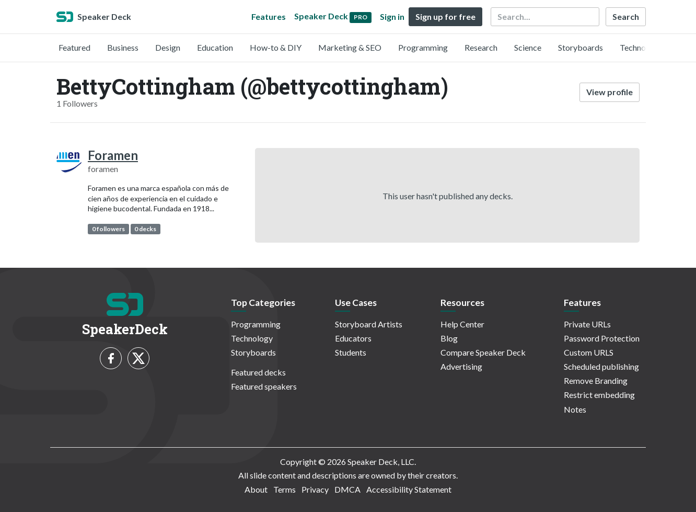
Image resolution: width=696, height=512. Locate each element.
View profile (609, 92)
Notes (575, 409)
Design (167, 47)
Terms (284, 489)
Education (215, 47)
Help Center (462, 324)
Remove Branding (596, 380)
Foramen (113, 155)
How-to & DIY (275, 47)
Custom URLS (588, 352)
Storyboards (580, 47)
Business (122, 47)
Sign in (392, 16)
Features (268, 16)
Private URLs (587, 324)
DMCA (347, 489)
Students (350, 352)
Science (527, 47)
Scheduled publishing (601, 366)
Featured (74, 47)
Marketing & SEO (349, 47)
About (256, 489)
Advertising (461, 366)
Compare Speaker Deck (483, 352)
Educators (353, 338)
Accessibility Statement (408, 489)
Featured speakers (264, 386)
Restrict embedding (599, 395)
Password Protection (602, 338)
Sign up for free (445, 16)
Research (481, 47)
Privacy (315, 489)
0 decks (145, 229)
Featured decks (258, 372)
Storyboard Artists (368, 324)
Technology (641, 47)
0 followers (108, 229)
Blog (449, 338)
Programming (423, 47)
